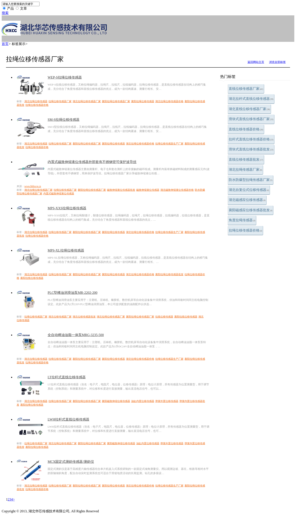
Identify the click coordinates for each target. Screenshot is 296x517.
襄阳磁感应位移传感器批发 (251, 210)
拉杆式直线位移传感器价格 (251, 139)
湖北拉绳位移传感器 (35, 101)
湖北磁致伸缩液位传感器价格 (177, 189)
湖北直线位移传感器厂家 (249, 109)
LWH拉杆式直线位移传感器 (68, 419)
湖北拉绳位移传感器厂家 (87, 101)
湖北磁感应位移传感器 (247, 200)
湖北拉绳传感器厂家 (245, 169)
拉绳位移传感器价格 (245, 230)
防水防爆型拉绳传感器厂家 (251, 180)
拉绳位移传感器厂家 (60, 101)
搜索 (5, 13)
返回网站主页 (256, 62)
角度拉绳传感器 (242, 220)
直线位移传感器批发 (246, 159)
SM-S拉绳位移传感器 (63, 119)
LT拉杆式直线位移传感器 (67, 377)
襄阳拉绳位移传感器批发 (169, 274)
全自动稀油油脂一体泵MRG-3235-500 (76, 335)
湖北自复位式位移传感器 (249, 190)
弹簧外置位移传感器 (166, 401)
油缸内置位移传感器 (142, 401)
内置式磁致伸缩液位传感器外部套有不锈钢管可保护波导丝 (92, 162)
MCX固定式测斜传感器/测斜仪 (71, 461)
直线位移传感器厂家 (246, 88)
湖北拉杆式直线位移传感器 (251, 98)
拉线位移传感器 (164, 316)
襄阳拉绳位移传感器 (142, 101)
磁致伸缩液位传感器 (147, 189)
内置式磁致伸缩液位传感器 (58, 193)
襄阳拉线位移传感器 (31, 278)
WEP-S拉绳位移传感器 (65, 77)
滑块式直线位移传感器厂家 (251, 119)
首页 (5, 44)
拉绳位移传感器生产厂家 (169, 143)
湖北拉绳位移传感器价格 (169, 101)
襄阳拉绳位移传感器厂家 (116, 101)
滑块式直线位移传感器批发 (251, 149)
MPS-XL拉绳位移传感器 (66, 250)
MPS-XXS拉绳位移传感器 (67, 208)
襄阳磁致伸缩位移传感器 (116, 401)
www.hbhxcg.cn (32, 186)
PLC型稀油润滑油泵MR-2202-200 (72, 292)
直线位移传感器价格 (246, 129)
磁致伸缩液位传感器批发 (121, 189)
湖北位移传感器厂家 (60, 316)
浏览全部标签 (277, 62)
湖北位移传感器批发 (84, 316)
